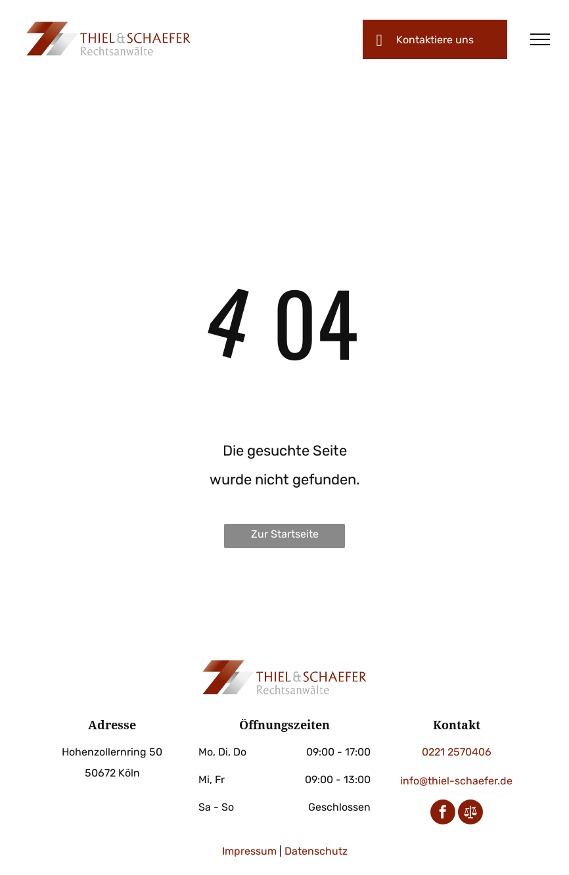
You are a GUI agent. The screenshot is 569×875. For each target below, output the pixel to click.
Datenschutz (316, 851)
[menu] (540, 39)
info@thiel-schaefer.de (456, 781)
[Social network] (470, 814)
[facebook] (442, 814)
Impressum (249, 851)
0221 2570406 (456, 752)
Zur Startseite (285, 534)
